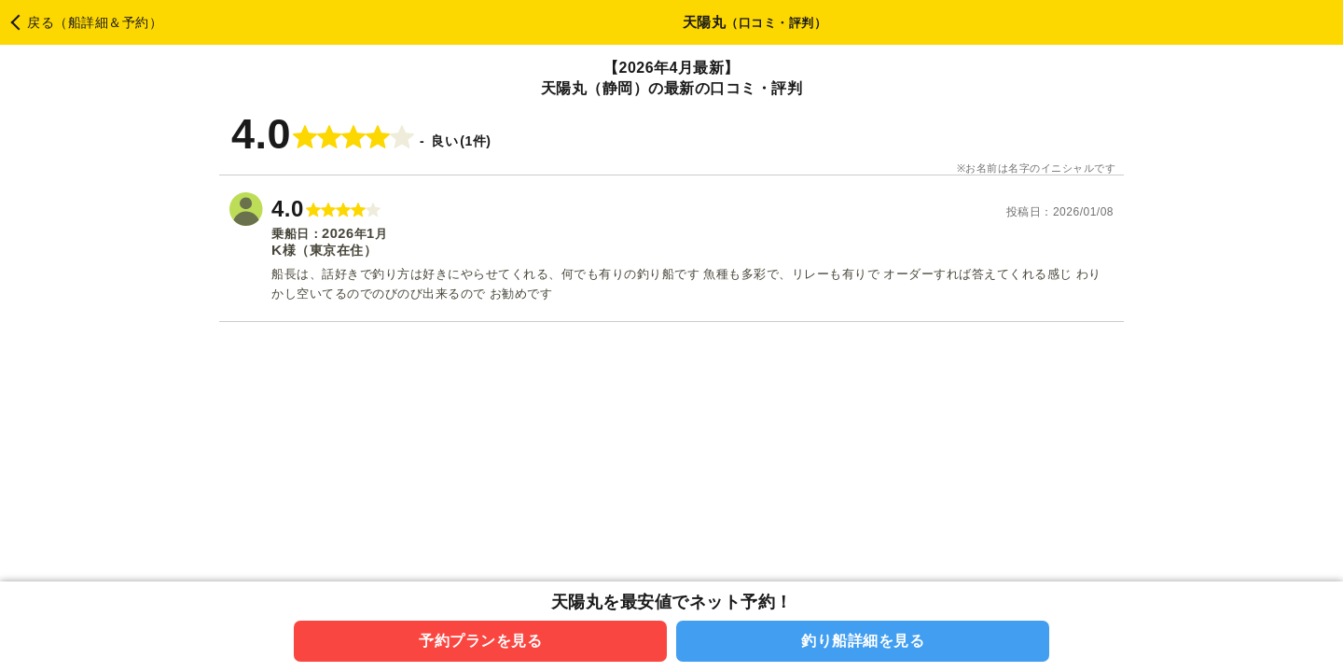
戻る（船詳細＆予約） (94, 22)
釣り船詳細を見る (862, 641)
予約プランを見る (480, 641)
